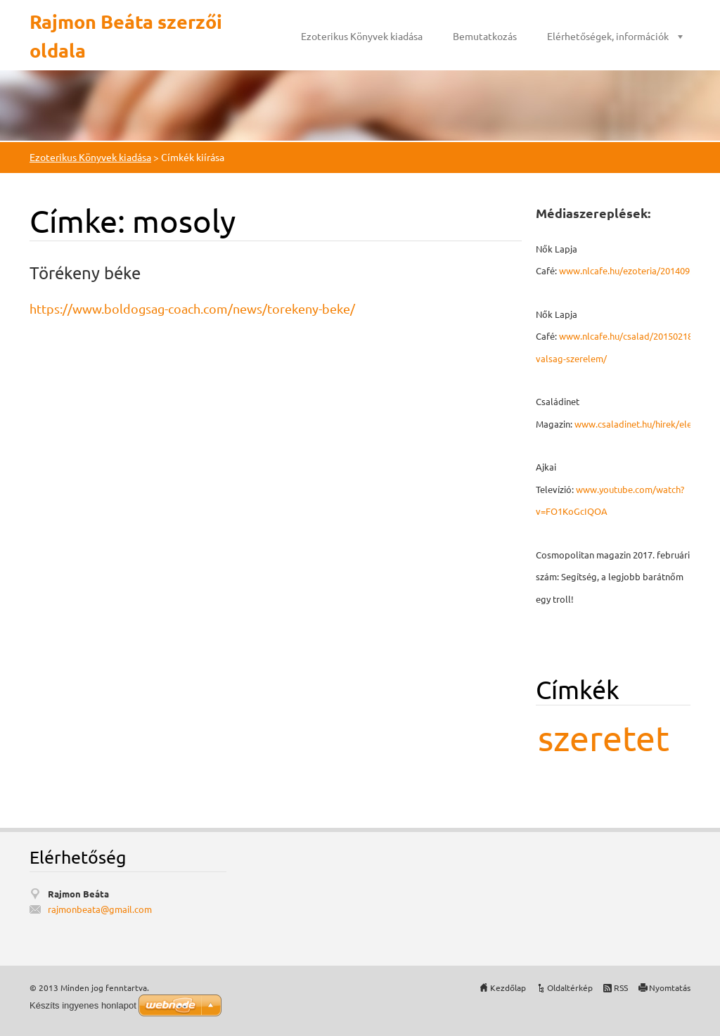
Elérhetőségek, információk (608, 36)
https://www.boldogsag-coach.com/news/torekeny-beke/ (192, 308)
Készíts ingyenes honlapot (83, 1005)
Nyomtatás (669, 987)
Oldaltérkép (570, 987)
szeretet (603, 737)
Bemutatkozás (485, 36)
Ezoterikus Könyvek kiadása (362, 36)
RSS (621, 987)
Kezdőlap (508, 987)
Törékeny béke (85, 272)
